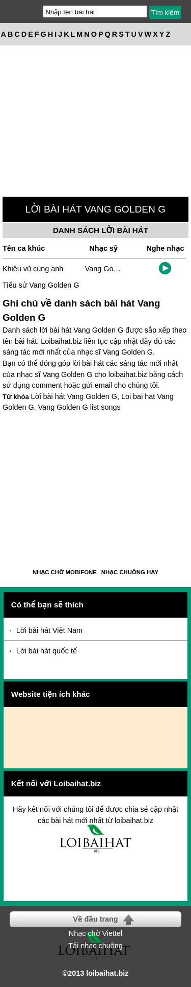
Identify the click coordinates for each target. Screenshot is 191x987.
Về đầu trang (95, 919)
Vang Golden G (110, 269)
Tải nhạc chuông (95, 946)
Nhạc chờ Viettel (95, 933)
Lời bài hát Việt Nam (49, 630)
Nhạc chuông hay (129, 572)
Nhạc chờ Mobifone (65, 572)
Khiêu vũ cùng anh (33, 269)
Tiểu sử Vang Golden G (41, 285)
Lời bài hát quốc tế (46, 651)
